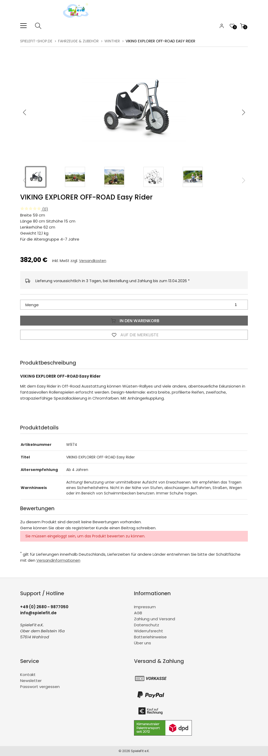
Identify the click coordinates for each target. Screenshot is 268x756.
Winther (112, 41)
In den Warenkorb (134, 320)
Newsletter (31, 680)
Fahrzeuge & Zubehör (78, 41)
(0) (34, 209)
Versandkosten (92, 260)
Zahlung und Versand (154, 619)
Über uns (142, 643)
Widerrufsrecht (148, 631)
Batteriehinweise (150, 637)
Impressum (145, 607)
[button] (243, 112)
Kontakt (28, 674)
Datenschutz (146, 625)
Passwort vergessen (40, 686)
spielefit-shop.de (36, 41)
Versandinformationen (58, 560)
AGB (138, 613)
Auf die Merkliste (134, 335)
